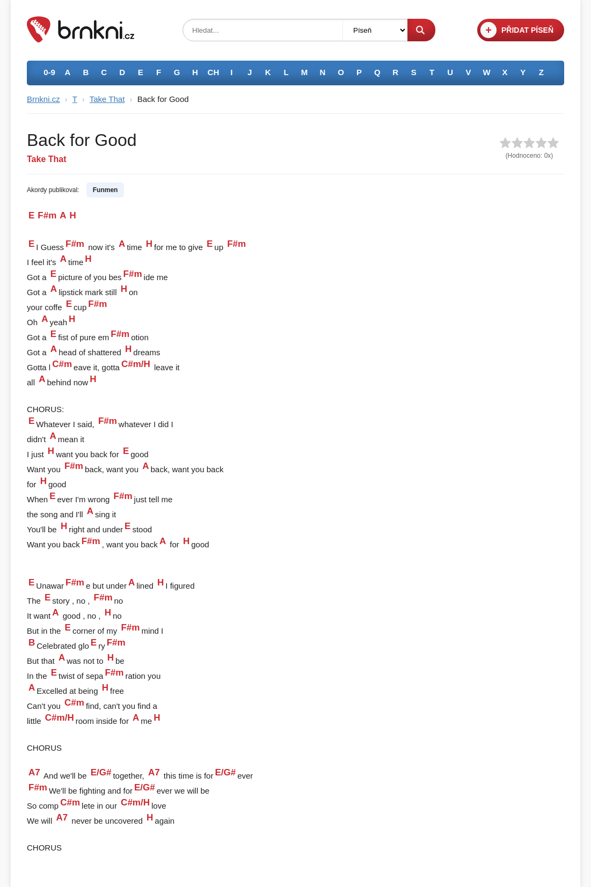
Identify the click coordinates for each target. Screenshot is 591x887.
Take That (107, 99)
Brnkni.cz (43, 99)
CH (214, 72)
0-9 (49, 72)
